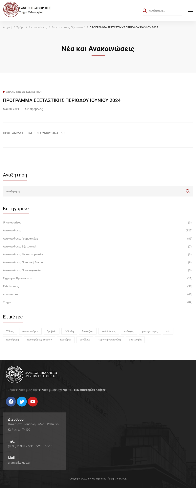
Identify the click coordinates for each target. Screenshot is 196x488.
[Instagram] (13, 408)
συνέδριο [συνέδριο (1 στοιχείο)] (85, 339)
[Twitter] (9, 408)
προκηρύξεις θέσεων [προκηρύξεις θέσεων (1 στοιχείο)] (39, 339)
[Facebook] (6, 408)
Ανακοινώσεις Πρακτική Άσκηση (98, 262)
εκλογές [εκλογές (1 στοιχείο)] (129, 331)
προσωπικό (98, 294)
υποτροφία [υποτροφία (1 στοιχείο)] (135, 339)
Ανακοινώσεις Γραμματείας (98, 238)
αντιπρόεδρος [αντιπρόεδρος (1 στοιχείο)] (30, 331)
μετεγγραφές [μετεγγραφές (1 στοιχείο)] (150, 331)
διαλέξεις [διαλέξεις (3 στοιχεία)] (87, 331)
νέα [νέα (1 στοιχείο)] (168, 331)
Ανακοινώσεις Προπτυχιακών (98, 270)
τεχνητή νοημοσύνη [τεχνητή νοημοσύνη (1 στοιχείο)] (109, 339)
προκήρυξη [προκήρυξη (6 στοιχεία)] (12, 339)
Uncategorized (98, 222)
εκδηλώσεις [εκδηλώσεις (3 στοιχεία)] (109, 331)
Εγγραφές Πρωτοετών (98, 278)
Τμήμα (20, 27)
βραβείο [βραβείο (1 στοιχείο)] (51, 331)
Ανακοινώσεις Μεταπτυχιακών (98, 254)
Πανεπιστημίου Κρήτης (90, 390)
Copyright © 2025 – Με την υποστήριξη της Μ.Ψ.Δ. (98, 478)
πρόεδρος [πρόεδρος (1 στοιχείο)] (65, 339)
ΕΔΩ (62, 133)
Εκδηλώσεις (98, 286)
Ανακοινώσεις (38, 27)
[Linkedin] (17, 408)
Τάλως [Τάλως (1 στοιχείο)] (10, 331)
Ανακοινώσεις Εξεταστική (68, 27)
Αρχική (7, 27)
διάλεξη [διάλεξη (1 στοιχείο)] (69, 331)
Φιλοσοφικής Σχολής (53, 390)
